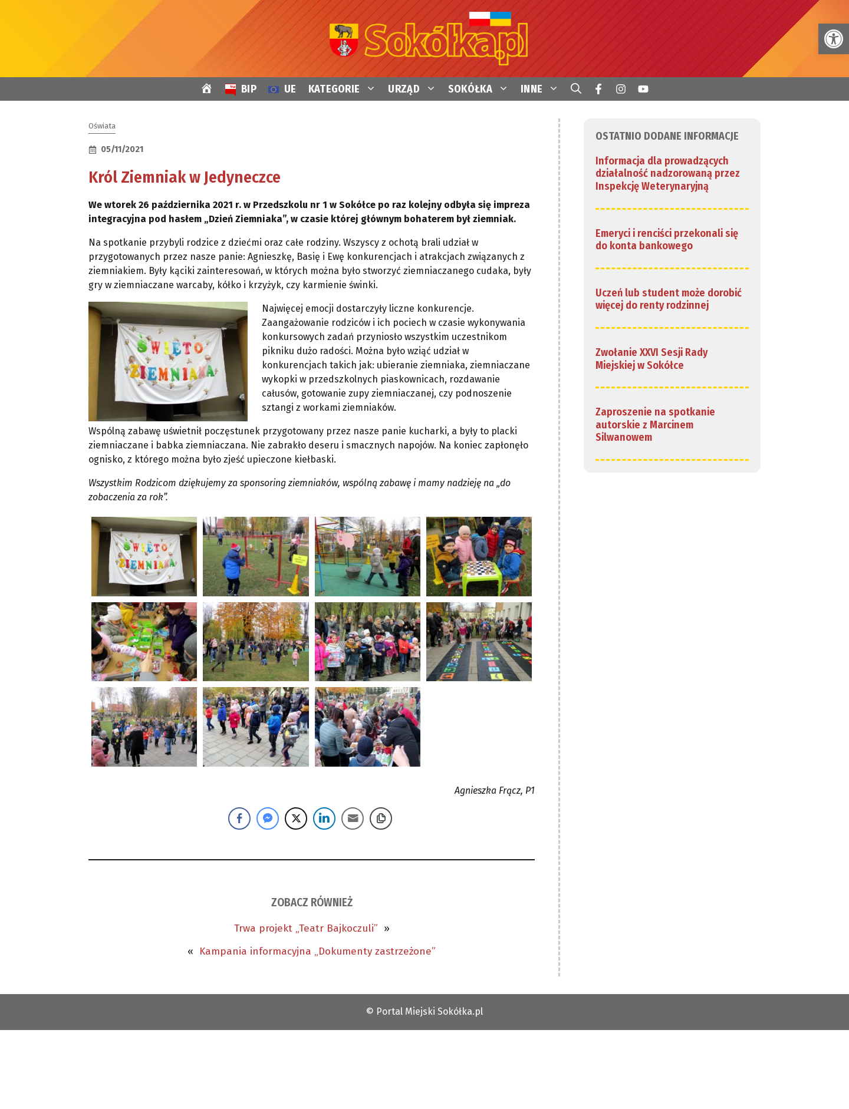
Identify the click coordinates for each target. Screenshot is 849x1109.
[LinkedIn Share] (324, 818)
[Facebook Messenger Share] (267, 818)
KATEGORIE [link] (345, 89)
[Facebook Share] (239, 818)
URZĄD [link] (415, 89)
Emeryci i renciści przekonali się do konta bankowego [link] (666, 240)
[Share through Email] (352, 818)
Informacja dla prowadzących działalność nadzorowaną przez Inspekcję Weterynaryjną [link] (667, 173)
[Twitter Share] (296, 818)
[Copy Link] (381, 818)
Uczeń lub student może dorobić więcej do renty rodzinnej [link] (668, 299)
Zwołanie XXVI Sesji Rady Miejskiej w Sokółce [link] (651, 359)
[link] (833, 39)
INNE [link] (543, 89)
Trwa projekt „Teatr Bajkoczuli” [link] (306, 928)
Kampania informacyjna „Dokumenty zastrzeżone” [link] (317, 951)
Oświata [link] (102, 125)
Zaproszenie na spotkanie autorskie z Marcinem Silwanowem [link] (655, 424)
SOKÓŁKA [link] (481, 89)
